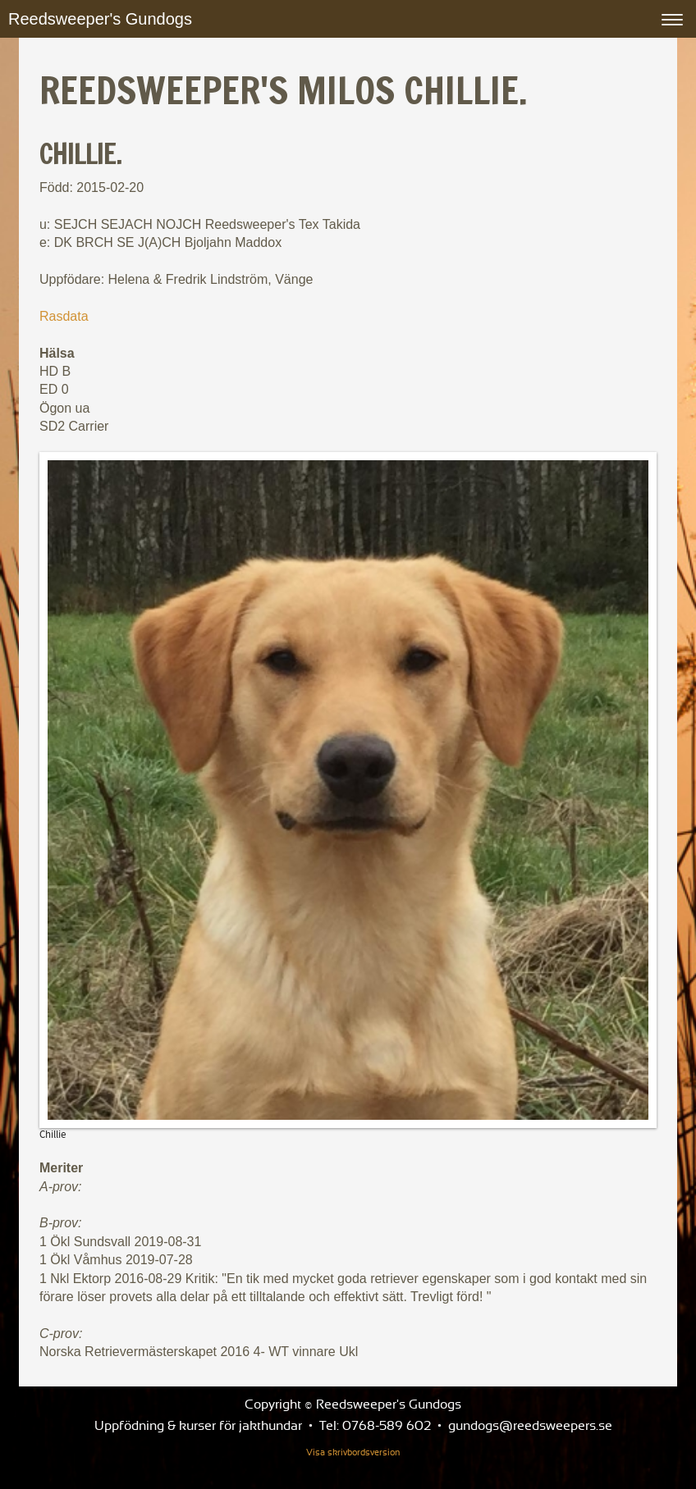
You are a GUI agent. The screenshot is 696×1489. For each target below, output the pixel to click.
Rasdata (64, 316)
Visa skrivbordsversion (353, 1453)
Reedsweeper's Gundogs (100, 19)
